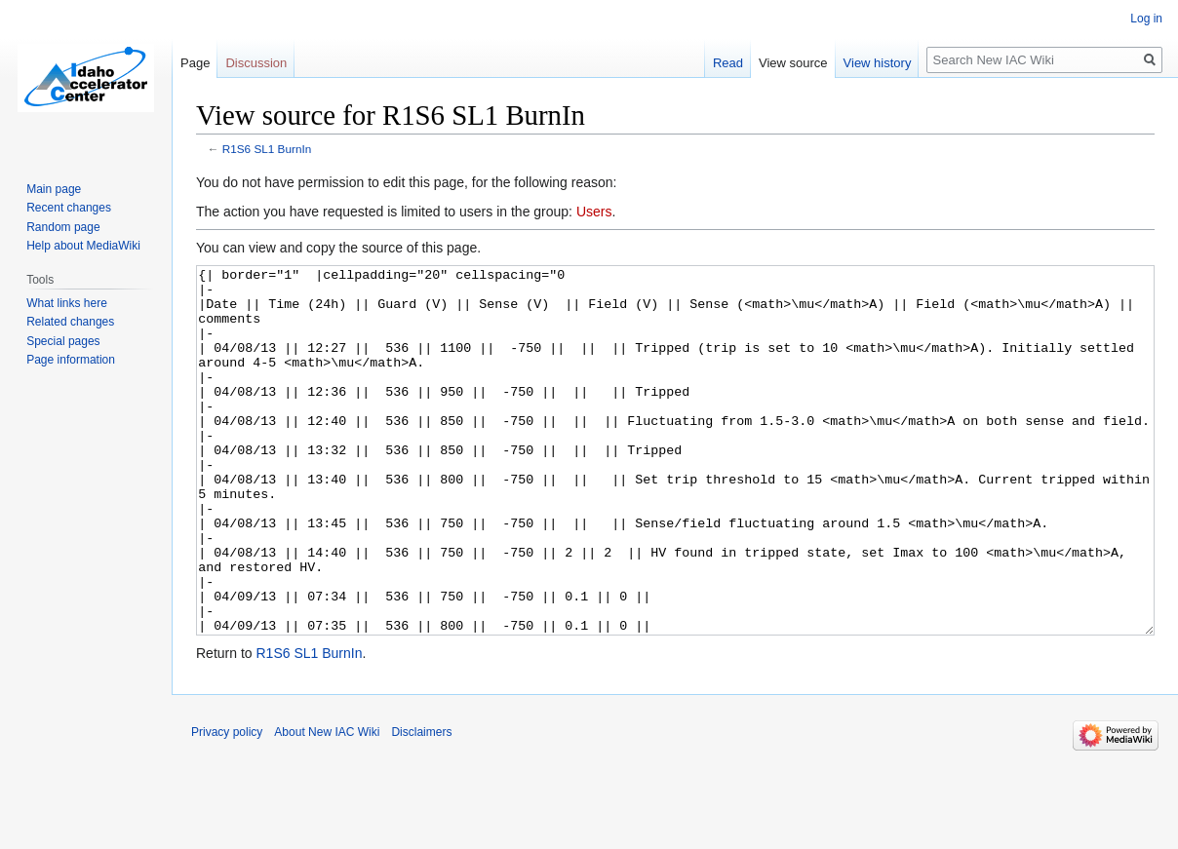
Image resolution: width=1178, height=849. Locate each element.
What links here (66, 303)
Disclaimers (421, 805)
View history (878, 63)
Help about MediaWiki (83, 245)
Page (195, 63)
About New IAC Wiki (326, 805)
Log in (1146, 18)
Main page (53, 189)
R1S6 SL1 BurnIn (266, 148)
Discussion (256, 63)
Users (594, 211)
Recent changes (68, 207)
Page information (70, 360)
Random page (62, 227)
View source (793, 63)
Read (728, 63)
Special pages (62, 341)
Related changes (70, 321)
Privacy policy (226, 805)
